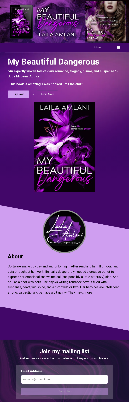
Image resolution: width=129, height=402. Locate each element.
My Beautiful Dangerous (53, 62)
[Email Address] (64, 379)
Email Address (32, 371)
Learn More (47, 94)
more (88, 292)
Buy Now (19, 94)
